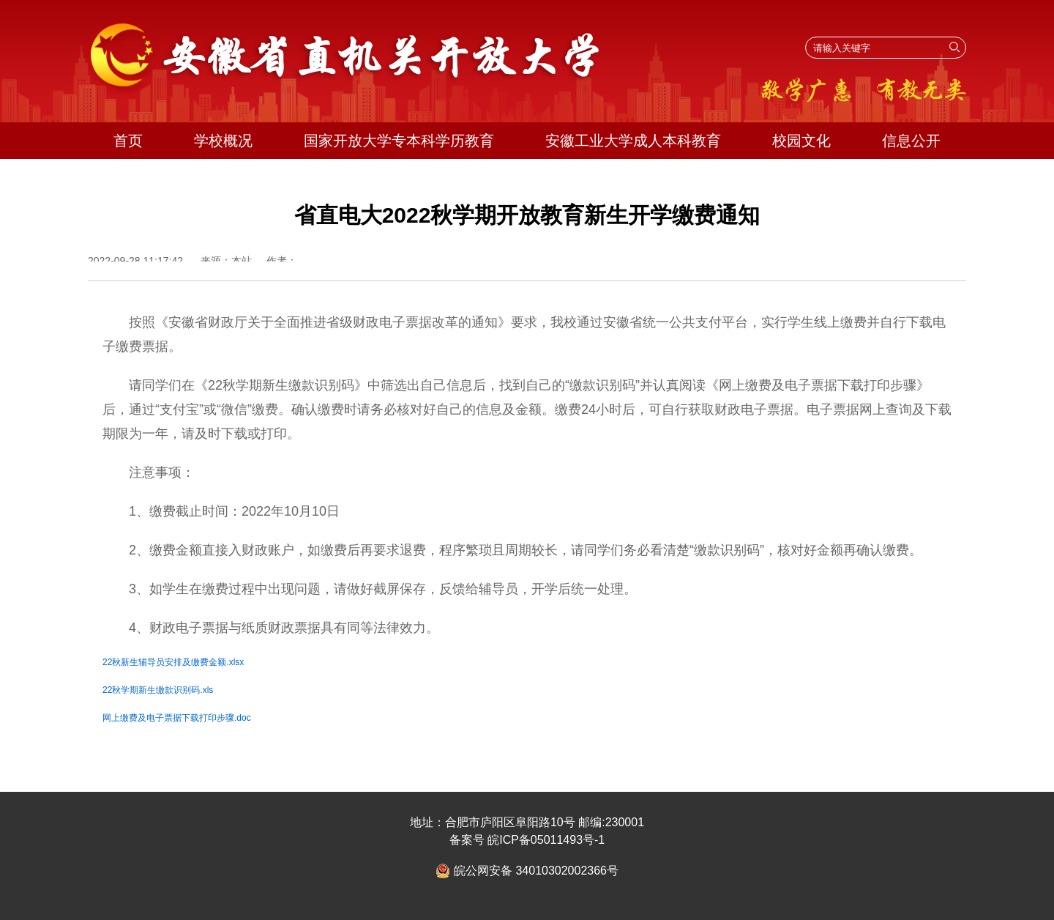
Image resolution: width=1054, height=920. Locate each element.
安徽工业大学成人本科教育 (633, 141)
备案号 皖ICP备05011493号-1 (527, 840)
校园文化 (801, 141)
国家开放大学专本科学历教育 (399, 141)
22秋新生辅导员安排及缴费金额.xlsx (173, 662)
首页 (128, 141)
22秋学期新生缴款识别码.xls (157, 690)
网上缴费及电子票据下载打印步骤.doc (176, 718)
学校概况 (223, 141)
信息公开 (911, 141)
